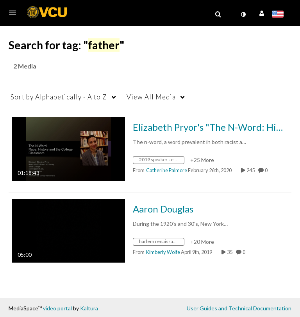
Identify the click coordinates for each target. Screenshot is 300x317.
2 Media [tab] (24, 66)
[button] (15, 12)
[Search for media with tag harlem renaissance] (161, 243)
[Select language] (279, 14)
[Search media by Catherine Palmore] (166, 170)
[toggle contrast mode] (243, 14)
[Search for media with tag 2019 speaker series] (161, 161)
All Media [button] (151, 97)
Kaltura (89, 308)
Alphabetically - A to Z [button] (59, 97)
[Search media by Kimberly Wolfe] (163, 252)
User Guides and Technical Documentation (239, 308)
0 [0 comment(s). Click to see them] (267, 170)
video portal (57, 308)
